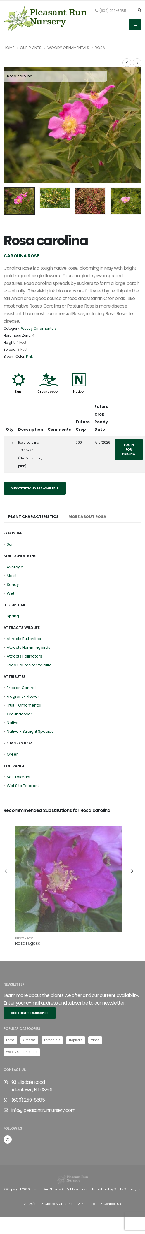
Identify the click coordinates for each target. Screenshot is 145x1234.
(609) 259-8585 (110, 10)
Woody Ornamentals (68, 47)
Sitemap (88, 1182)
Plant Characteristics (33, 495)
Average (15, 546)
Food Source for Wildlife (29, 644)
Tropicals (75, 1018)
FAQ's (31, 1182)
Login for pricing (128, 428)
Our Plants (31, 47)
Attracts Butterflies (24, 617)
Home (9, 47)
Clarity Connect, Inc (127, 1168)
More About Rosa (87, 495)
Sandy (13, 563)
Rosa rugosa (27, 922)
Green (13, 733)
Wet (10, 572)
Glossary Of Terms (58, 1182)
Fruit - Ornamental (24, 684)
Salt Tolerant (18, 756)
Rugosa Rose (24, 917)
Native (78, 370)
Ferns (10, 1018)
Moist (12, 555)
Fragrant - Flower (23, 675)
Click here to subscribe (29, 991)
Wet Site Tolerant (23, 764)
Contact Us (112, 1182)
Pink (29, 335)
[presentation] (11, 115)
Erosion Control (21, 666)
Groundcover (48, 370)
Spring (13, 595)
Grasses (29, 1018)
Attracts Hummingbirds (28, 626)
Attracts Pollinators (24, 635)
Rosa (100, 47)
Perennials (52, 1018)
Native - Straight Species (30, 710)
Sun (18, 370)
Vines (95, 1018)
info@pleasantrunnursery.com (43, 1089)
